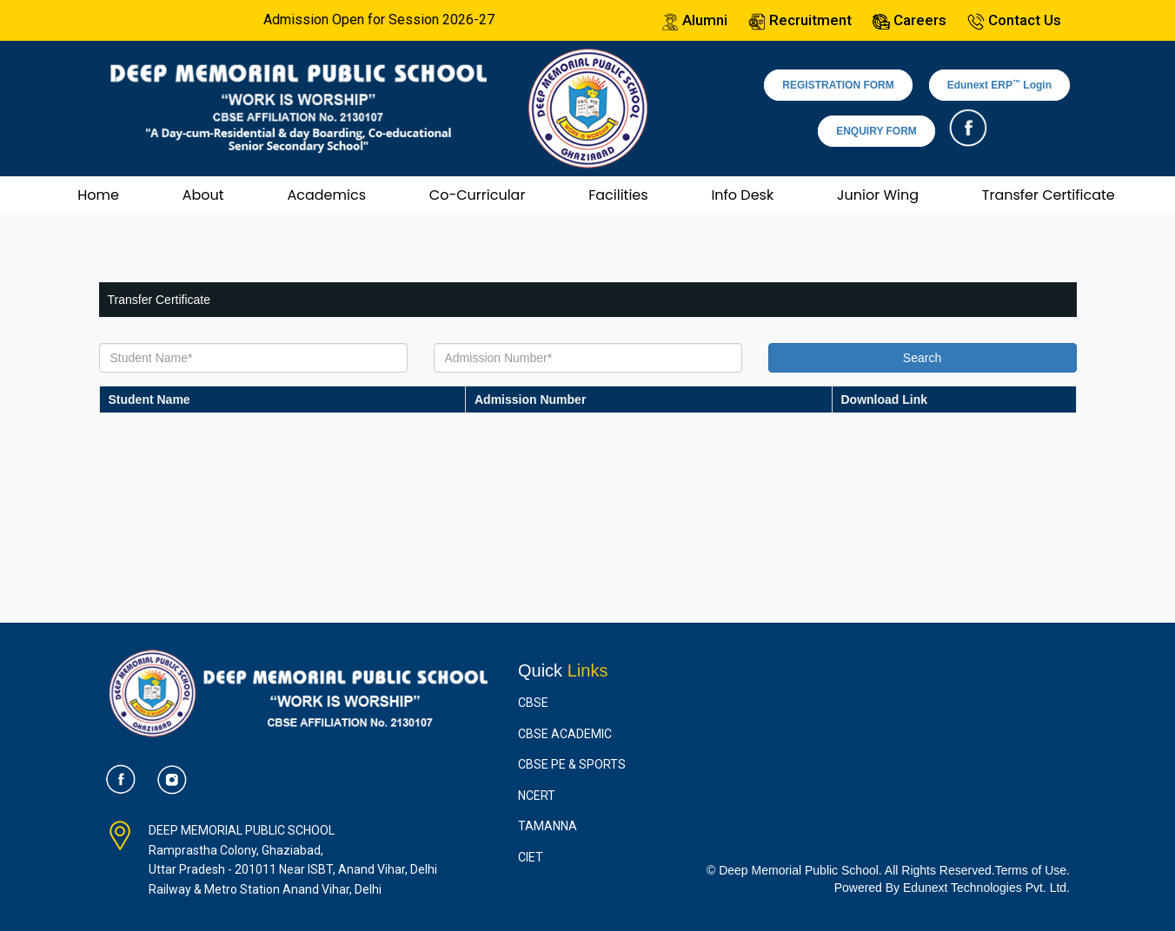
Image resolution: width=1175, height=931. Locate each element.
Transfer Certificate (1048, 195)
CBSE (533, 703)
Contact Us (1014, 20)
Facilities (617, 195)
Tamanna (547, 826)
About (203, 195)
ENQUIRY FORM (876, 131)
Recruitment (800, 20)
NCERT (536, 795)
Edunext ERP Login (999, 85)
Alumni (694, 20)
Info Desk (742, 195)
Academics (326, 195)
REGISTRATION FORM (837, 85)
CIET (530, 857)
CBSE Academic (565, 734)
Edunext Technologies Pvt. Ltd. (986, 888)
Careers (909, 20)
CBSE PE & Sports (572, 764)
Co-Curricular (477, 195)
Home (98, 195)
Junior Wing (878, 195)
